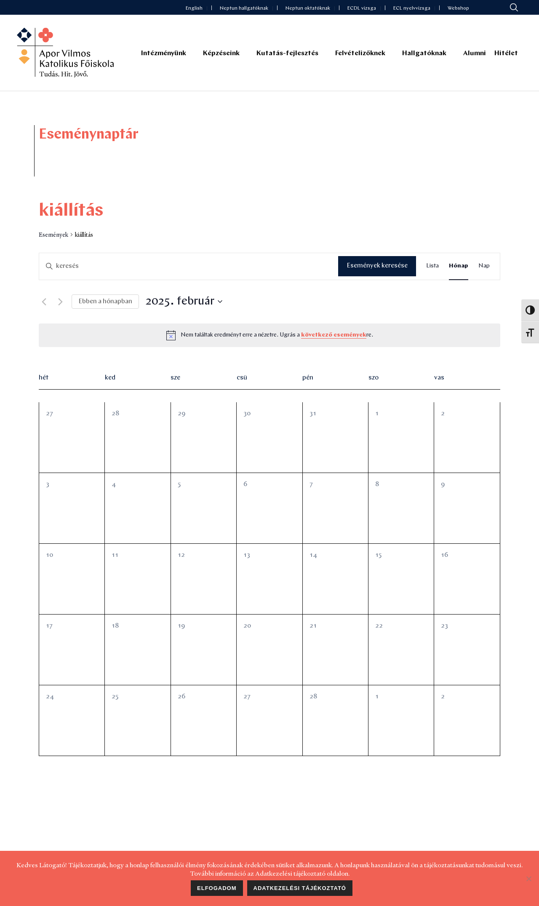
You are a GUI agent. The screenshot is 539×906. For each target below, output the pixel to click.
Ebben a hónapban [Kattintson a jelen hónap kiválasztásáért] (105, 301)
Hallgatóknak (424, 53)
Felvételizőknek (360, 53)
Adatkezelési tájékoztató (299, 888)
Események (53, 234)
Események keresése (377, 265)
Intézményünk (163, 53)
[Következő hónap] (60, 302)
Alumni (474, 53)
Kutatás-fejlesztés (287, 53)
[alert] (277, 335)
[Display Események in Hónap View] (458, 266)
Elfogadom (217, 888)
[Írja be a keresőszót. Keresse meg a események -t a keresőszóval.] (188, 266)
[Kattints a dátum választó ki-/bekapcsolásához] (183, 302)
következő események (333, 335)
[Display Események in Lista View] (432, 266)
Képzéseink (221, 53)
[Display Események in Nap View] (484, 266)
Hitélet (506, 53)
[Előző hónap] (44, 302)
